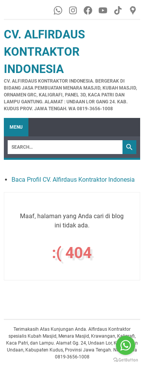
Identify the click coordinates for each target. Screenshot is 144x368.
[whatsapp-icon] (58, 10)
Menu (16, 127)
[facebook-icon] (88, 10)
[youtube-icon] (103, 10)
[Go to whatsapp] (125, 345)
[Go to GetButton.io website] (125, 360)
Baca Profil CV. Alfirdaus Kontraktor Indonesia (73, 179)
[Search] (65, 147)
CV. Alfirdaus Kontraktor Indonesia (44, 52)
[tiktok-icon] (118, 10)
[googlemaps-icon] (133, 10)
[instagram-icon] (73, 10)
